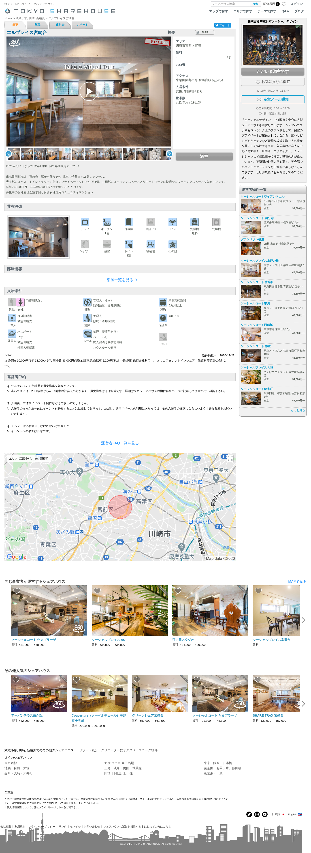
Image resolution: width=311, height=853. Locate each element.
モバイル (75, 826)
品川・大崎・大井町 (18, 773)
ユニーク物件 (148, 750)
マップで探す (218, 11)
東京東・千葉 (213, 773)
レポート (82, 24)
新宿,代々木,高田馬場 (119, 763)
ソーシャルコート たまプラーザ (33, 640)
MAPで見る (297, 582)
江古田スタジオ (183, 640)
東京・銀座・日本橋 (218, 763)
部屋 (37, 24)
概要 (15, 24)
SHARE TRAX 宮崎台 (268, 715)
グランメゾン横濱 (252, 239)
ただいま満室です (273, 71)
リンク (63, 826)
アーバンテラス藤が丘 (27, 715)
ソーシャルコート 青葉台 (257, 282)
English (295, 814)
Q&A (285, 11)
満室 (204, 156)
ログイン (296, 4)
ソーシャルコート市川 (255, 303)
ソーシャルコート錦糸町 (257, 389)
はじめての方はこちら (157, 826)
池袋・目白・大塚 (17, 768)
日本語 (279, 814)
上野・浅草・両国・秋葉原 (123, 768)
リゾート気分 (88, 750)
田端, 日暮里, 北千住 (118, 773)
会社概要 (5, 826)
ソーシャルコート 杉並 (256, 346)
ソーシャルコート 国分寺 (257, 218)
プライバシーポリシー (41, 826)
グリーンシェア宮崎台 (147, 715)
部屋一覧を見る (120, 280)
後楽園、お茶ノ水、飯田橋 (222, 768)
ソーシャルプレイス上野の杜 (260, 260)
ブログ (299, 11)
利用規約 (20, 826)
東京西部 (10, 763)
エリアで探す (242, 11)
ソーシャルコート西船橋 (257, 325)
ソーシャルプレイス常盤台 (271, 640)
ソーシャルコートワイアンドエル (262, 196)
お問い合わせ (92, 826)
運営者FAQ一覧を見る (120, 443)
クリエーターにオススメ (118, 750)
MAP (205, 32)
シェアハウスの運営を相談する (122, 826)
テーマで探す (267, 11)
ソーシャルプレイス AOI (257, 367)
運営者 (60, 24)
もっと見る (298, 410)
